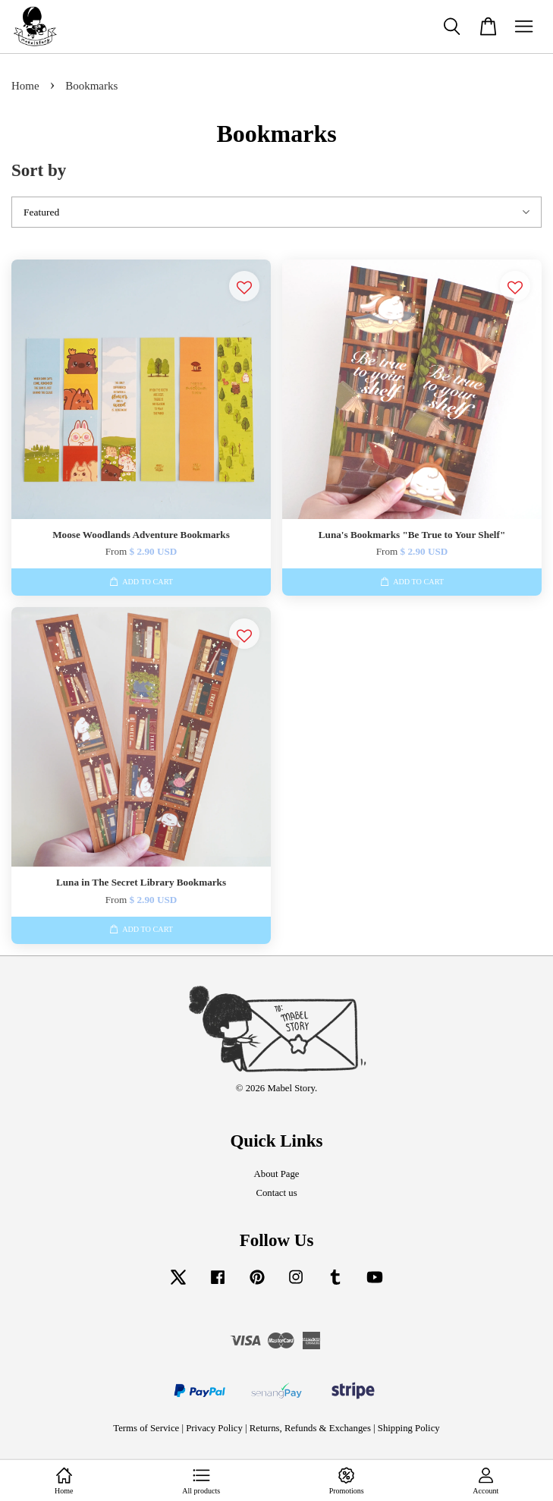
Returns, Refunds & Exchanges (310, 1428)
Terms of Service (146, 1428)
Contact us (276, 1193)
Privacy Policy (214, 1428)
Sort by (38, 170)
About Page (277, 1174)
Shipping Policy (409, 1428)
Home (25, 86)
